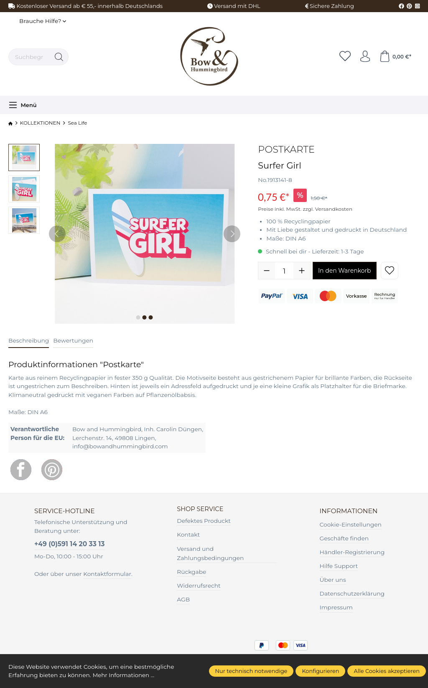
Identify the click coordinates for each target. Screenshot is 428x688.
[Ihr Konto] (363, 57)
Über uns (333, 579)
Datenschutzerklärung (352, 593)
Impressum (336, 607)
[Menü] (22, 105)
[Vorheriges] (57, 233)
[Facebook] (20, 469)
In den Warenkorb (344, 270)
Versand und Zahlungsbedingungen (210, 553)
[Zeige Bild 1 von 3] (138, 317)
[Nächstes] (232, 233)
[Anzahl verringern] (266, 270)
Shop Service (201, 509)
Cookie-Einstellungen (351, 524)
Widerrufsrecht (198, 586)
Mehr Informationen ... (124, 675)
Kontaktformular (107, 573)
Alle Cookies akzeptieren (387, 671)
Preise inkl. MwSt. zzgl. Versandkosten (305, 209)
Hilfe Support (339, 566)
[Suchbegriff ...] (29, 57)
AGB (183, 599)
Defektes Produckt (204, 521)
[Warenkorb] (394, 57)
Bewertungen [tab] (73, 340)
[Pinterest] (51, 469)
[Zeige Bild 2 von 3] (145, 317)
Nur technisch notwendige (251, 671)
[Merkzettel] (342, 57)
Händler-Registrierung (352, 552)
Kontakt (188, 535)
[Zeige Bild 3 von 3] (151, 317)
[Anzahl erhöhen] (301, 270)
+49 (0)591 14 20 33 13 (69, 544)
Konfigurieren (320, 671)
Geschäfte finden (344, 538)
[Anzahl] (284, 270)
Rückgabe (191, 572)
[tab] (28, 341)
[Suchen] (59, 57)
